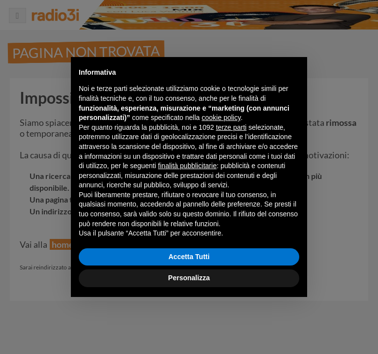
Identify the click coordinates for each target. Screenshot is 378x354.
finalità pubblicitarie (187, 166)
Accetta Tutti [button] (189, 257)
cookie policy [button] (221, 117)
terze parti (231, 127)
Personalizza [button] (189, 278)
